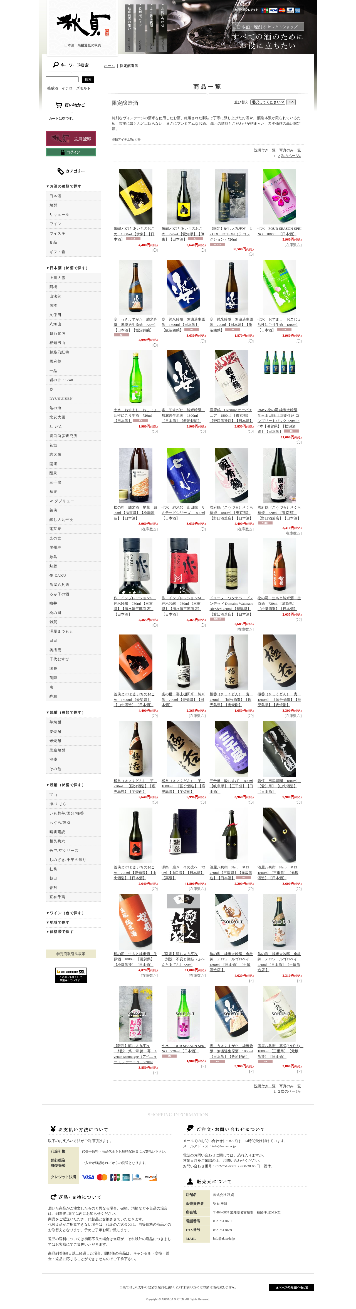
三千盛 (55, 482)
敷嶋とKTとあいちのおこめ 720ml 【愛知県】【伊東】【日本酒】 (183, 233)
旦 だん (56, 426)
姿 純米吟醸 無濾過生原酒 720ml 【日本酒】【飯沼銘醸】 (231, 324)
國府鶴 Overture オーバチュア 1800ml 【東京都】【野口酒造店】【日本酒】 (231, 415)
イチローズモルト (76, 88)
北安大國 (57, 417)
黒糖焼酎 (57, 750)
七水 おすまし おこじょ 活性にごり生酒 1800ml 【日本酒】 (281, 324)
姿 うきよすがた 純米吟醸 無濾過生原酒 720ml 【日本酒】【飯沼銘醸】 (135, 324)
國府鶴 (55, 361)
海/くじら (58, 804)
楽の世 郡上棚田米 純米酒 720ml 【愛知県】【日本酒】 (183, 699)
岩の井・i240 (61, 380)
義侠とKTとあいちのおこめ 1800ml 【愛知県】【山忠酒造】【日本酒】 (134, 699)
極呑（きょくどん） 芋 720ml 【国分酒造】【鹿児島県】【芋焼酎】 (135, 786)
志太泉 (55, 454)
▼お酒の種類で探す (64, 186)
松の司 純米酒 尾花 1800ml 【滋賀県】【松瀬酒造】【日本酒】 (135, 512)
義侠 (54, 510)
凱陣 (54, 678)
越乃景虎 (57, 333)
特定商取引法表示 (70, 954)
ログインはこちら (71, 152)
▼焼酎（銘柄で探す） (66, 785)
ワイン (55, 224)
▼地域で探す (58, 922)
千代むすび (60, 659)
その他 (55, 769)
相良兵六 (57, 841)
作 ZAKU (58, 575)
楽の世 (55, 538)
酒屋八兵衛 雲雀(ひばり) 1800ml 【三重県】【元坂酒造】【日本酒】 (280, 1051)
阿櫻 (54, 287)
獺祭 (54, 668)
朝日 (54, 878)
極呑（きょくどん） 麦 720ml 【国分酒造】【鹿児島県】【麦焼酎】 (231, 699)
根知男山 (57, 343)
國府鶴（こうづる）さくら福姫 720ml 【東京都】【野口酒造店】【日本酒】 (279, 512)
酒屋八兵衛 (60, 585)
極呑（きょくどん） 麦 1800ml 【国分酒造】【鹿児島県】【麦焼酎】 (279, 699)
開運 (54, 464)
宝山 (54, 795)
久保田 (55, 315)
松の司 (55, 613)
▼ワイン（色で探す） (66, 913)
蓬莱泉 (55, 529)
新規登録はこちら (71, 138)
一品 (54, 371)
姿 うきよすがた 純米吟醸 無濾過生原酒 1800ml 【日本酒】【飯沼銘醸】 (231, 1051)
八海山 (55, 324)
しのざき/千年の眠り (68, 860)
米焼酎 (55, 741)
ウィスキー (60, 233)
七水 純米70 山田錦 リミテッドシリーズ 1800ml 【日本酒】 (183, 512)
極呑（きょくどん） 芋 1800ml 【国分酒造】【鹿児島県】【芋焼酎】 (183, 786)
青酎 (54, 888)
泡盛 (54, 759)
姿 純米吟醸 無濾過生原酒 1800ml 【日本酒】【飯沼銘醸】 (183, 324)
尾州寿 (55, 547)
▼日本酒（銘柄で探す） (68, 268)
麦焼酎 (55, 732)
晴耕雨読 (57, 832)
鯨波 (54, 491)
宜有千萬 (57, 897)
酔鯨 (54, 696)
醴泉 (54, 473)
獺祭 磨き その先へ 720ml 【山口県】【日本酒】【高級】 (183, 872)
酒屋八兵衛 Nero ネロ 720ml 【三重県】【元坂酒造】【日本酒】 (231, 872)
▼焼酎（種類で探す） (66, 712)
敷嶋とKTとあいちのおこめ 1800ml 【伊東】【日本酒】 (134, 233)
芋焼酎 (55, 722)
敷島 (54, 557)
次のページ (291, 156)
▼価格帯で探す (60, 932)
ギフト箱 (57, 252)
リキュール (60, 215)
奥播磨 (55, 650)
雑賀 (54, 622)
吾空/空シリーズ (64, 850)
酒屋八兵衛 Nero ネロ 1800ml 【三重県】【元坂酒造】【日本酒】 (279, 872)
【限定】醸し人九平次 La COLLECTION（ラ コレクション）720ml (231, 233)
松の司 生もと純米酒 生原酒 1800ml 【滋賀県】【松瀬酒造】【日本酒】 (135, 959)
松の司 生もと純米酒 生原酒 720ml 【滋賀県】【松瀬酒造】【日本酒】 (279, 603)
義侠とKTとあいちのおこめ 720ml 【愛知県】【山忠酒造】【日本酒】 (135, 872)
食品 (54, 242)
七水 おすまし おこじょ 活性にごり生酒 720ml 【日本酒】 (137, 415)
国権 (54, 305)
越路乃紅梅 (60, 352)
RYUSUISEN (61, 398)
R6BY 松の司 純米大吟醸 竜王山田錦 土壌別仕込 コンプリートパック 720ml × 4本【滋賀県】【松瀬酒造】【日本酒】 (279, 421)
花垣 (54, 445)
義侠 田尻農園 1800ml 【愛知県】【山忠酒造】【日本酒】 (279, 786)
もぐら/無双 (60, 822)
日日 (54, 640)
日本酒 (55, 196)
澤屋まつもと (61, 631)
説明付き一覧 (265, 150)
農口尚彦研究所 (63, 436)
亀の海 (55, 408)
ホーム (109, 66)
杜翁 (54, 869)
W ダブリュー (62, 501)
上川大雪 (57, 278)
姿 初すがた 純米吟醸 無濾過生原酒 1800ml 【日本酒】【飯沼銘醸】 (183, 415)
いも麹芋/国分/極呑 (67, 813)
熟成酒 (52, 88)
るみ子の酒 (60, 594)
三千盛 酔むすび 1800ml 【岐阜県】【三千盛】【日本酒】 (231, 786)
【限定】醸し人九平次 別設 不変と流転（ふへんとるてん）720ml (183, 959)
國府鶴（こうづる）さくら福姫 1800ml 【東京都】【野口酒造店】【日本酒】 (231, 512)
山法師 (55, 296)
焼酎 (54, 205)
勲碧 (54, 566)
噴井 (54, 603)
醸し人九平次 (61, 520)
